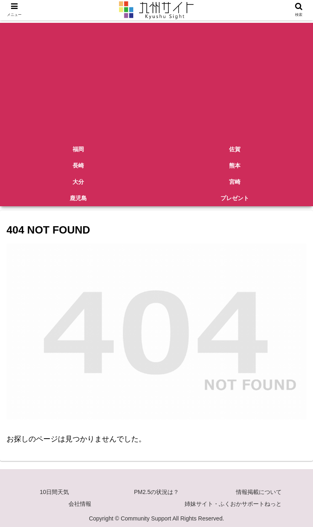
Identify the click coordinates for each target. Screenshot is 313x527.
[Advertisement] (156, 80)
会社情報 (79, 504)
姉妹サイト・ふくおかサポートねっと (233, 504)
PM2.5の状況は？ (156, 492)
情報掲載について (259, 492)
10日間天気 (54, 492)
